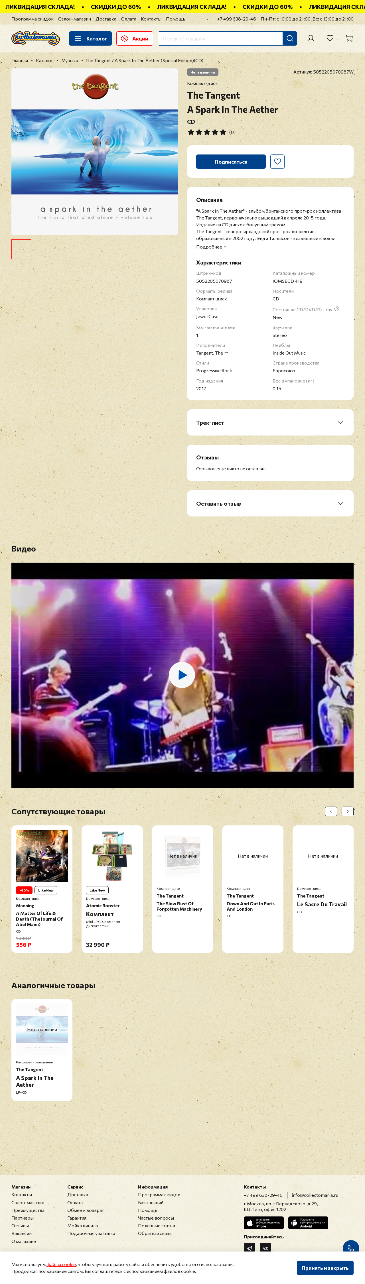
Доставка (106, 18)
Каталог (90, 38)
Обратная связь (155, 1233)
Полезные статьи (156, 1225)
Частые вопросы (156, 1217)
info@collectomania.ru (315, 1195)
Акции (134, 38)
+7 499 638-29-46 (236, 18)
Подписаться (231, 161)
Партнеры (22, 1217)
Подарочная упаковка (91, 1233)
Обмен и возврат (85, 1210)
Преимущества (27, 1210)
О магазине (23, 1241)
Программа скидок (32, 18)
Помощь (175, 18)
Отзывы (20, 1225)
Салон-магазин (74, 18)
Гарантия (76, 1217)
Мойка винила (82, 1225)
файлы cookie (61, 1264)
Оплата (128, 18)
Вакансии (21, 1233)
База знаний (150, 1202)
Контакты (151, 18)
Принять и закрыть (325, 1268)
